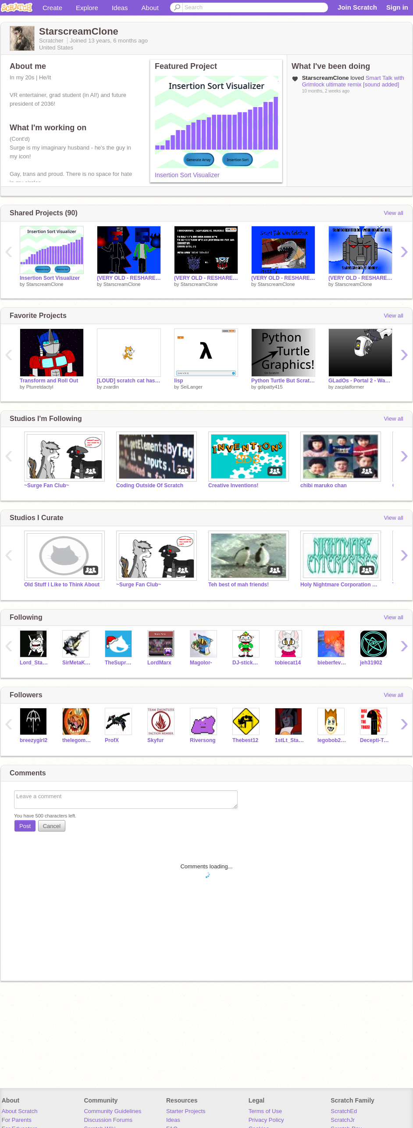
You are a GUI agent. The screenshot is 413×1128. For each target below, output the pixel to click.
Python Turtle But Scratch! (283, 381)
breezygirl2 (33, 740)
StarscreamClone (45, 284)
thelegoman (77, 740)
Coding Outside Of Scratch (149, 485)
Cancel (52, 826)
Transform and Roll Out (49, 381)
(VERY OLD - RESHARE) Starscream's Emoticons (360, 278)
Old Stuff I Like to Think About (62, 585)
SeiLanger (192, 386)
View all (393, 213)
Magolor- (201, 663)
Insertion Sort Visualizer (187, 174)
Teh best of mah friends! (238, 585)
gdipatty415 (270, 386)
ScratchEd (344, 1111)
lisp (178, 381)
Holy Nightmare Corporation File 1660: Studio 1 (339, 585)
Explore (87, 7)
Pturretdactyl (39, 386)
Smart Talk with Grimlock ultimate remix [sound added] (353, 81)
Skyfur (155, 740)
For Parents (17, 1120)
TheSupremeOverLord (119, 663)
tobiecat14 (288, 663)
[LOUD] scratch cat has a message (129, 381)
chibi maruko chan (323, 485)
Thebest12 (245, 740)
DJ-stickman (247, 663)
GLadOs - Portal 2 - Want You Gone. (360, 381)
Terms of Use (265, 1111)
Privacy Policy (266, 1120)
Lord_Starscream (34, 663)
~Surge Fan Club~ (46, 485)
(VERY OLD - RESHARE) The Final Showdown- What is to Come (129, 278)
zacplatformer (349, 386)
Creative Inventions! (233, 485)
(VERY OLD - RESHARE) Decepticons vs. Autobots (206, 278)
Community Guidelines (112, 1111)
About (150, 7)
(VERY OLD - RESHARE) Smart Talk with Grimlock (283, 278)
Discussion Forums (108, 1120)
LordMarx (159, 663)
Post (25, 826)
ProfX (112, 740)
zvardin (111, 386)
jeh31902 (371, 663)
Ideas (120, 7)
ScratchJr (343, 1120)
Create (52, 7)
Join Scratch (357, 7)
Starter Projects (186, 1111)
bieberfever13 (332, 663)
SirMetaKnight (77, 663)
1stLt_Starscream (289, 740)
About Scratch (20, 1111)
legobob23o (332, 740)
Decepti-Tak (374, 740)
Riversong (203, 740)
